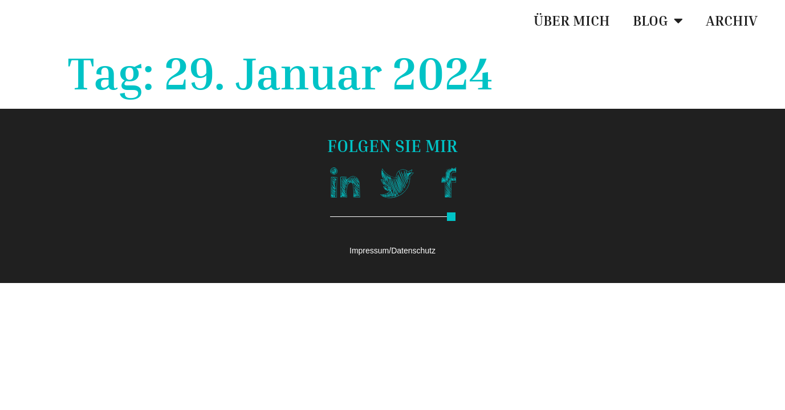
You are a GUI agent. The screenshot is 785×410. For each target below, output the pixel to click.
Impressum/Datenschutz (392, 250)
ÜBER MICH (572, 20)
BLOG (658, 20)
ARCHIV (732, 20)
